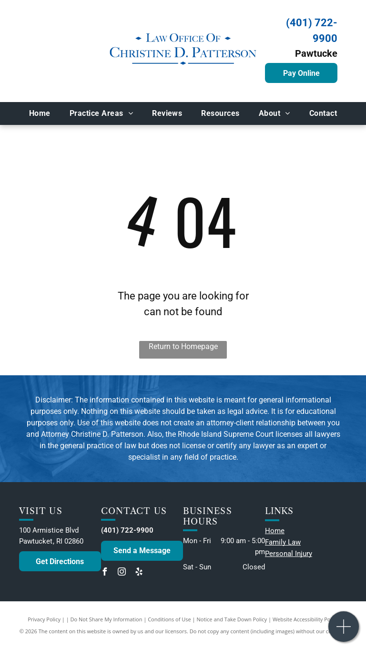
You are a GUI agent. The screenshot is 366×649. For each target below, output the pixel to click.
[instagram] (122, 573)
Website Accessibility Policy (305, 619)
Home (275, 530)
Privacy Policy (44, 619)
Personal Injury (288, 553)
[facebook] (105, 573)
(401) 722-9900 (127, 530)
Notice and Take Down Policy (232, 619)
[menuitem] (40, 113)
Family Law (283, 542)
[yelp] (139, 573)
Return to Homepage (183, 346)
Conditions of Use (169, 619)
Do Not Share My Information (106, 619)
